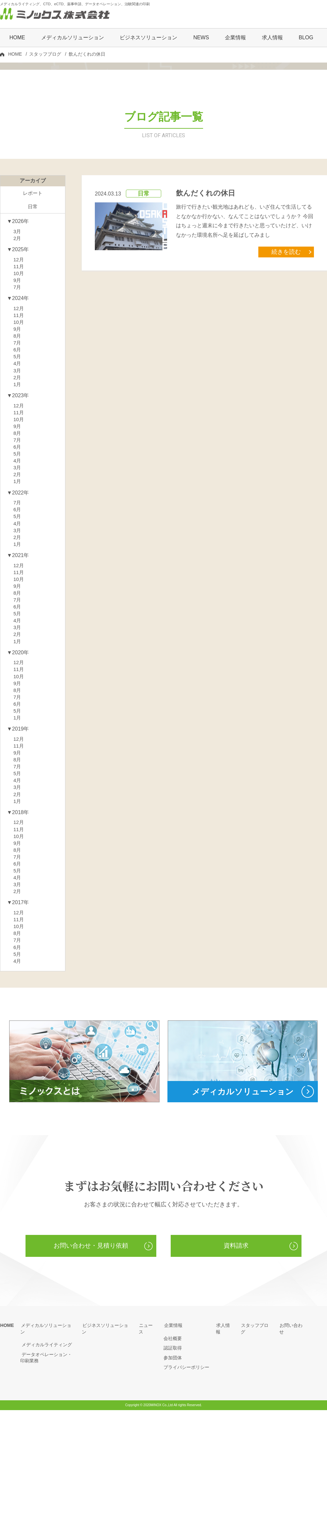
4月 (17, 449)
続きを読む (288, 330)
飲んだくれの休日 (205, 272)
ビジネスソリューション (148, 38)
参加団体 (173, 1475)
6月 (17, 435)
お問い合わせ (293, 1443)
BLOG (306, 38)
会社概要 (173, 1456)
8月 (17, 420)
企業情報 (173, 1443)
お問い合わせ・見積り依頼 (91, 1363)
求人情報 (272, 38)
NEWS (201, 38)
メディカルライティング (45, 1456)
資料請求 (236, 1363)
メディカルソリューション (47, 1443)
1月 (17, 472)
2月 (17, 318)
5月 (17, 442)
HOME (17, 38)
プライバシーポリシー (186, 1485)
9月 (17, 362)
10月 (19, 354)
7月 (17, 369)
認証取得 (173, 1465)
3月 (17, 311)
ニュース (148, 1443)
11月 (19, 347)
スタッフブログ (45, 54)
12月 (19, 340)
